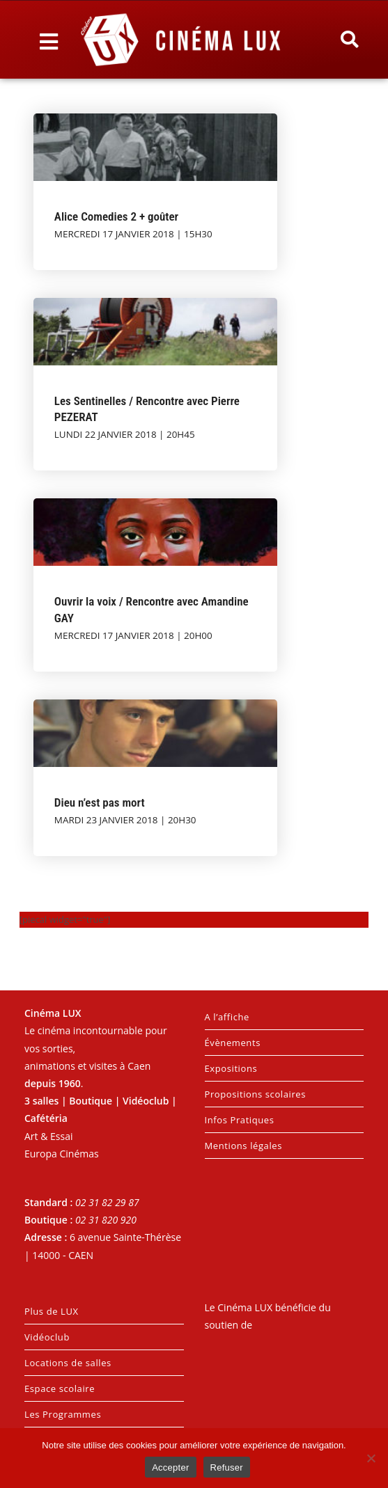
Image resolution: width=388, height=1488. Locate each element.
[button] (350, 40)
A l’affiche (227, 1017)
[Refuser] (371, 1458)
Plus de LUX (51, 1311)
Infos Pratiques (239, 1120)
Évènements (233, 1042)
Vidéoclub (47, 1337)
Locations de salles (67, 1362)
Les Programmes (62, 1414)
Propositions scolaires (255, 1094)
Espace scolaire (59, 1388)
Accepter (170, 1467)
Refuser (226, 1467)
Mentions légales (244, 1145)
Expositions (231, 1068)
